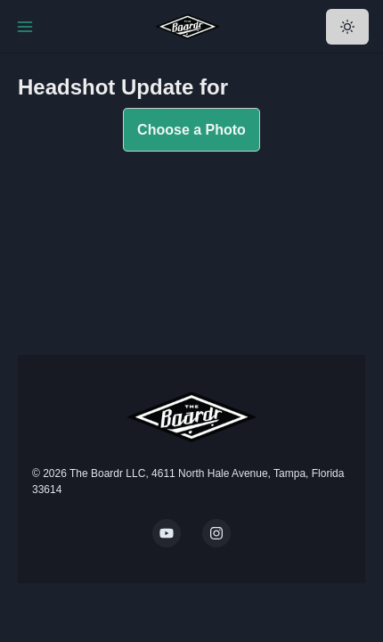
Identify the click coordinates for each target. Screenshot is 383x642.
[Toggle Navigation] (25, 27)
